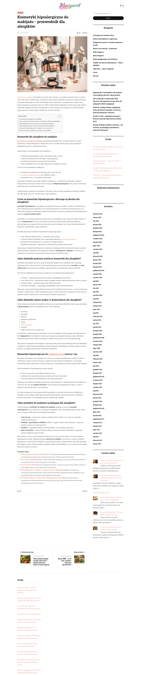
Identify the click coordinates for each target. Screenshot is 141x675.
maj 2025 (96, 253)
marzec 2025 (97, 260)
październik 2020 (98, 338)
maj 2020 (96, 355)
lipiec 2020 (96, 348)
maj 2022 (96, 299)
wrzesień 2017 (97, 423)
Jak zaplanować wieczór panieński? (29, 614)
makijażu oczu (56, 354)
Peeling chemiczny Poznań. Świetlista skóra (35, 454)
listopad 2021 (97, 302)
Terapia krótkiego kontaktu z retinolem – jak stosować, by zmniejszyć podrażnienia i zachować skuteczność (108, 127)
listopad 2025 (97, 232)
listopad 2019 (97, 373)
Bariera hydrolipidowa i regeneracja (105, 39)
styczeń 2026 (97, 224)
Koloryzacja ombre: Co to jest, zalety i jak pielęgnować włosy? (41, 478)
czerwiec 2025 (97, 249)
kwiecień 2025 (97, 256)
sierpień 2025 (97, 242)
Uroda (20, 12)
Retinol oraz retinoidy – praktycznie (105, 49)
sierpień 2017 (97, 426)
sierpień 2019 (97, 384)
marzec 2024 (97, 285)
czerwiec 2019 (97, 387)
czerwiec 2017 (97, 433)
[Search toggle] (123, 6)
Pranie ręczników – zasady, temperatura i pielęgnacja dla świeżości (27, 590)
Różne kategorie (98, 52)
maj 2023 (96, 292)
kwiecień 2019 (97, 394)
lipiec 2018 (96, 412)
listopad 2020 (97, 334)
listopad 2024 (97, 267)
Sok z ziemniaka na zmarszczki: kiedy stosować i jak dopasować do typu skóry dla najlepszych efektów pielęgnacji (107, 101)
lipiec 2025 (96, 246)
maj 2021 (96, 313)
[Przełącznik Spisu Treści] (59, 116)
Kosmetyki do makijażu (25, 97)
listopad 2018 (97, 405)
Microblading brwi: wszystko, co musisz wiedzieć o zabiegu (41, 470)
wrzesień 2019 (97, 380)
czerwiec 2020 (97, 352)
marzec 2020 (97, 362)
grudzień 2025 (97, 228)
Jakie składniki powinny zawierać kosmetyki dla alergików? (37, 124)
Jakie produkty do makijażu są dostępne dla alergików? (36, 130)
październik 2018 (98, 408)
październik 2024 (98, 270)
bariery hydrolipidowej (68, 239)
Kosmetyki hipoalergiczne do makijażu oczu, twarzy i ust (36, 128)
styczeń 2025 (97, 263)
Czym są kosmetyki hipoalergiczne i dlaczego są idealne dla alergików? (40, 121)
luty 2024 (96, 288)
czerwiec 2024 (97, 278)
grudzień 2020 (97, 331)
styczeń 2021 (97, 327)
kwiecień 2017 (97, 440)
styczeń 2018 (97, 415)
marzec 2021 (97, 320)
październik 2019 (98, 377)
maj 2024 (96, 281)
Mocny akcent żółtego (28, 465)
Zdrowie (95, 76)
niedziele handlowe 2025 (101, 493)
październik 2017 (98, 419)
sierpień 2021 (97, 306)
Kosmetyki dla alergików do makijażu (31, 119)
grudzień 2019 (97, 370)
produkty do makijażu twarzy (30, 175)
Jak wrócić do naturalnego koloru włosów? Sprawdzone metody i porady (28, 662)
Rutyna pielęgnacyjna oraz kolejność (105, 59)
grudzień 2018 (97, 401)
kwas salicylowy (26, 325)
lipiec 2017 (96, 430)
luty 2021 (96, 324)
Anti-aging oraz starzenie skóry (103, 35)
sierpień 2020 (97, 345)
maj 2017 (96, 437)
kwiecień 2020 (97, 359)
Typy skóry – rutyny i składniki (103, 69)
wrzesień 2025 (97, 239)
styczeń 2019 (97, 398)
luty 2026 (96, 221)
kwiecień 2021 (97, 316)
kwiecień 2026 (97, 214)
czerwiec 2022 (97, 295)
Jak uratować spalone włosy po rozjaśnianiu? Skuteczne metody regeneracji (111, 477)
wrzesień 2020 (97, 341)
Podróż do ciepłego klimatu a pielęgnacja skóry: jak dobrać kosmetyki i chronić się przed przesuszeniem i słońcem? (107, 110)
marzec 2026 (97, 217)
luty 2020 (96, 366)
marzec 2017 (97, 444)
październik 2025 (98, 235)
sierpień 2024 (97, 274)
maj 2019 (96, 391)
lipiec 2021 (96, 309)
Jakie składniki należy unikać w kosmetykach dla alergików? (37, 126)
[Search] (108, 13)
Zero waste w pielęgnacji (29, 460)
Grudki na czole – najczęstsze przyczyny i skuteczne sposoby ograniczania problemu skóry (107, 118)
